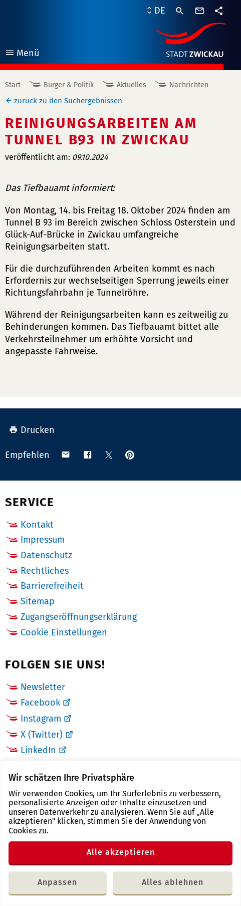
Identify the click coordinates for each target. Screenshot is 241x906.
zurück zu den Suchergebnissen (68, 100)
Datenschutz (46, 555)
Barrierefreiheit (52, 585)
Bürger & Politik (69, 85)
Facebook (40, 702)
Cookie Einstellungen (64, 632)
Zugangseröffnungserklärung (79, 616)
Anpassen (57, 882)
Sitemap (38, 601)
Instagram (41, 718)
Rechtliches (45, 570)
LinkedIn (38, 750)
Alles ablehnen (172, 882)
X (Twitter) (42, 734)
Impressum (43, 539)
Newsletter (43, 687)
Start (13, 85)
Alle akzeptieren (121, 852)
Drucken (32, 429)
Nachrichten (188, 85)
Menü (22, 54)
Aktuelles (131, 85)
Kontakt (37, 524)
